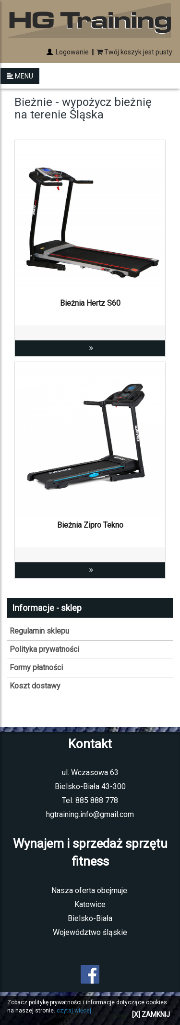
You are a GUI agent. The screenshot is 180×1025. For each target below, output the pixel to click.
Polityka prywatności (44, 649)
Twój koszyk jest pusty (134, 52)
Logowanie (71, 52)
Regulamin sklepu (39, 631)
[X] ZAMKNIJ (151, 1014)
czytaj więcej (74, 1010)
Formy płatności (36, 667)
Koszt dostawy (35, 685)
